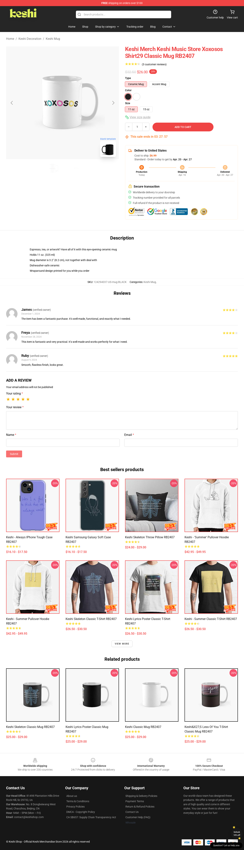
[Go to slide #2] (72, 168)
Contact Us (132, 811)
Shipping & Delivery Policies (141, 795)
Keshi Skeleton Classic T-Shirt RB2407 (91, 619)
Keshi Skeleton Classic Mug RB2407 (30, 727)
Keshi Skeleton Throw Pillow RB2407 (150, 537)
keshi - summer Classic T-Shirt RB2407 (211, 619)
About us (71, 795)
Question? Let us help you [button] (226, 845)
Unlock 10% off (237, 833)
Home (10, 39)
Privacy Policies (75, 806)
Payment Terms (134, 801)
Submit (14, 453)
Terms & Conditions (77, 801)
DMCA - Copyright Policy (80, 811)
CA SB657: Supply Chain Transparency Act (91, 817)
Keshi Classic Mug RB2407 (143, 727)
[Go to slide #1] (52, 168)
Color (128, 90)
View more (122, 643)
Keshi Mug (53, 39)
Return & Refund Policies (139, 806)
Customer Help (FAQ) (137, 817)
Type (128, 78)
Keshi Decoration (29, 39)
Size (127, 103)
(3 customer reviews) (154, 64)
